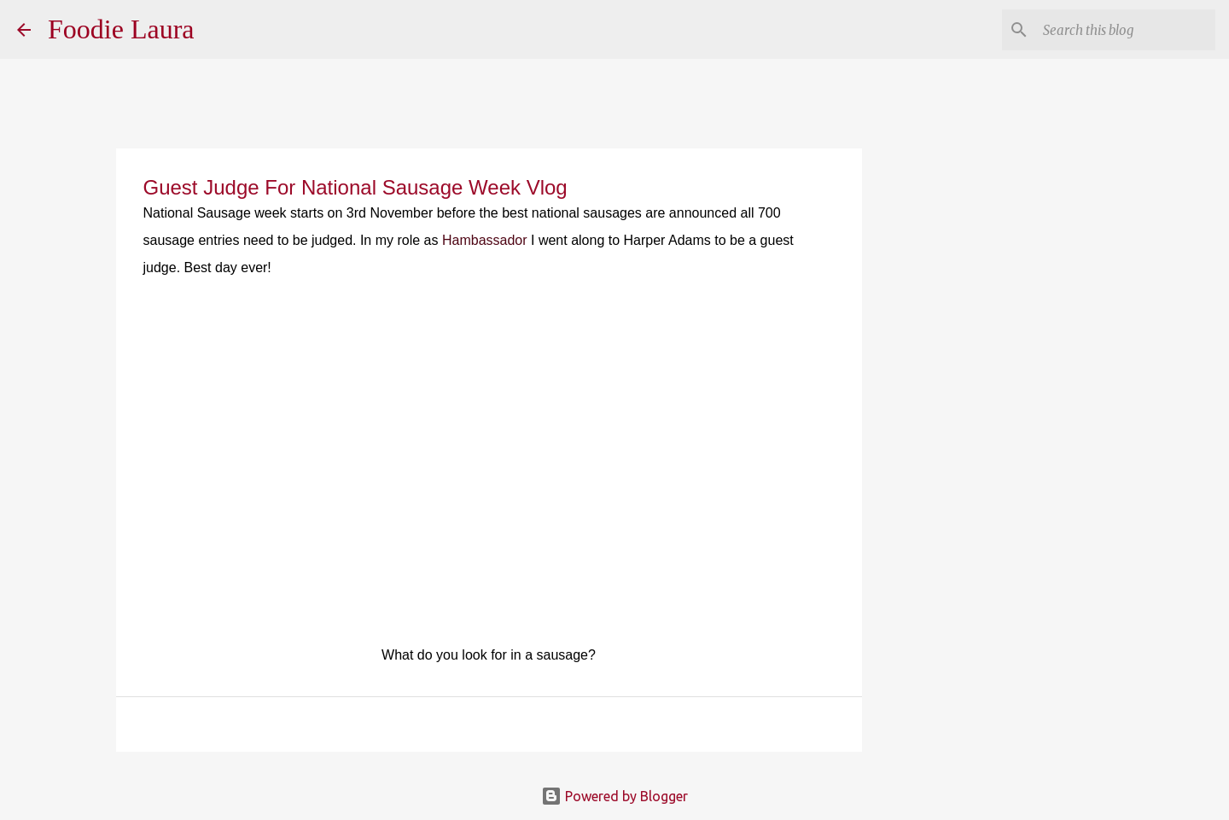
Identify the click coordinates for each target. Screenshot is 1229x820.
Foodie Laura (121, 29)
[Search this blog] (1125, 29)
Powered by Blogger (614, 796)
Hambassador (484, 240)
